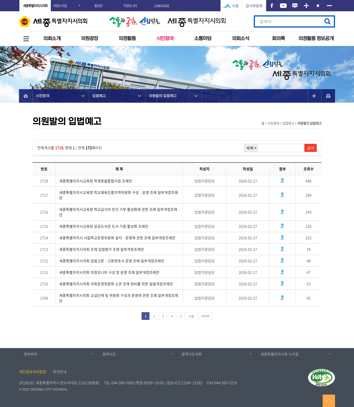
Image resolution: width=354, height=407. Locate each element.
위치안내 (59, 371)
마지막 (205, 316)
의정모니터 (130, 5)
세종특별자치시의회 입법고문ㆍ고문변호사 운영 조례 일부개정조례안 (111, 260)
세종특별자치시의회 (35, 5)
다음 (191, 316)
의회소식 (240, 38)
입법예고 (99, 96)
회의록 (278, 38)
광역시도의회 (192, 354)
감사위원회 (254, 5)
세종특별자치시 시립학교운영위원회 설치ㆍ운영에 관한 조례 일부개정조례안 (117, 237)
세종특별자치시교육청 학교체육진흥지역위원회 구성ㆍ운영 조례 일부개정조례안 (118, 195)
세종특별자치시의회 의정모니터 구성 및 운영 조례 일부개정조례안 (109, 272)
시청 (235, 5)
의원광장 (89, 38)
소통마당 (203, 38)
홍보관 (98, 5)
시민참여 (165, 38)
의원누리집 (60, 5)
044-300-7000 (122, 382)
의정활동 (127, 38)
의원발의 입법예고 (163, 96)
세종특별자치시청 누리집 (280, 354)
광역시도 (109, 354)
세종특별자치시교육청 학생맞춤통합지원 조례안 (95, 181)
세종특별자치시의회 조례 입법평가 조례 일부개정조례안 (101, 249)
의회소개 (52, 38)
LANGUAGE (161, 5)
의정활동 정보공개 (316, 38)
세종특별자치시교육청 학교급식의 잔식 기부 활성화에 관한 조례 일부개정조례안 (118, 212)
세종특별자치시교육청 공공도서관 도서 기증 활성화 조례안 (103, 226)
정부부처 (30, 354)
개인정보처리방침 (32, 371)
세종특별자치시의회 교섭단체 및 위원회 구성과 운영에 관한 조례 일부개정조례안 (118, 298)
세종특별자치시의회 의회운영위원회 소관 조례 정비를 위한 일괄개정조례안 (116, 283)
